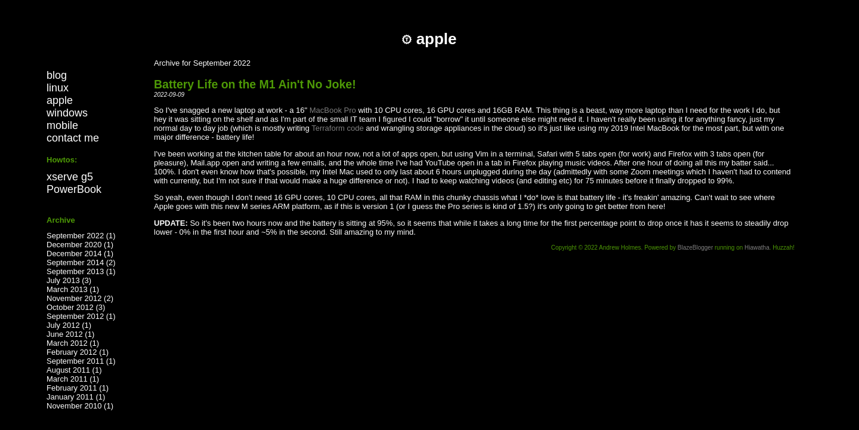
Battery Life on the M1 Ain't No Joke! (255, 84)
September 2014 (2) (81, 262)
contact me (73, 138)
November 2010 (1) (80, 405)
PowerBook (74, 189)
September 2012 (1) (81, 316)
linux (58, 88)
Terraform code (337, 128)
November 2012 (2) (80, 298)
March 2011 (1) (73, 378)
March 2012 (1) (73, 343)
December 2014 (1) (80, 253)
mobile (62, 125)
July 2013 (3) (69, 280)
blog (57, 75)
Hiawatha (757, 247)
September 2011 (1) (81, 361)
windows (67, 113)
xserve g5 (70, 177)
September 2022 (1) (81, 235)
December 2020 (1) (80, 244)
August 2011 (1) (74, 370)
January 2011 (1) (76, 396)
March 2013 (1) (73, 289)
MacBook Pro (333, 110)
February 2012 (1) (78, 352)
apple (60, 100)
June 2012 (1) (70, 334)
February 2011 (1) (78, 387)
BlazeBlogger (695, 247)
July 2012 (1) (69, 325)
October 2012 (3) (76, 307)
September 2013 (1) (81, 271)
